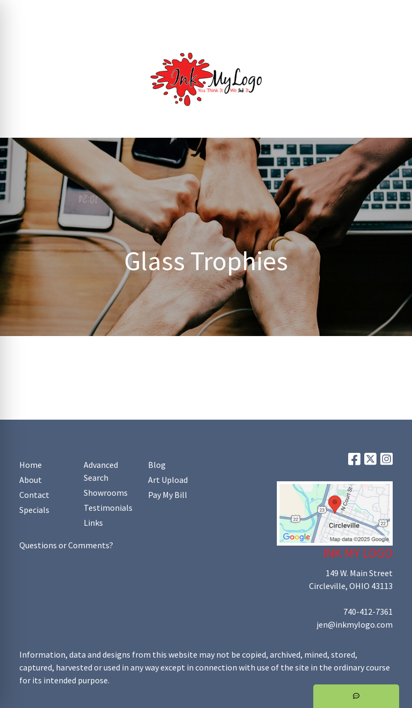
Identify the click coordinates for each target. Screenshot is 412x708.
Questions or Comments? (66, 545)
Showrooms (106, 492)
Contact (34, 494)
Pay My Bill (167, 494)
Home (21, 11)
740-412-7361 (368, 611)
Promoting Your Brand (51, 35)
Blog (157, 464)
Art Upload (149, 11)
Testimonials (108, 507)
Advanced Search (101, 471)
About (30, 479)
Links (93, 522)
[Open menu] (390, 122)
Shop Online (122, 35)
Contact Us (101, 11)
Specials (34, 509)
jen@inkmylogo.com (355, 624)
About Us (56, 11)
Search (267, 11)
